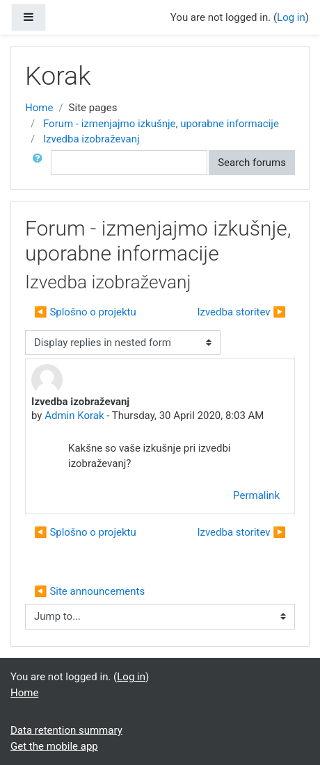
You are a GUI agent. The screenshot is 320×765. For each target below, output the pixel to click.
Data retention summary (66, 730)
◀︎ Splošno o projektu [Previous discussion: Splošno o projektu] (85, 312)
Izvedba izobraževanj (91, 139)
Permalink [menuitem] (256, 495)
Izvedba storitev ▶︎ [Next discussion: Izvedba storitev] (241, 312)
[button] (40, 163)
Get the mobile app (54, 746)
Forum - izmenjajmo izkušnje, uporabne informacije (161, 123)
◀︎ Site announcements (89, 591)
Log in (291, 17)
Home (39, 107)
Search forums (252, 162)
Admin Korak (74, 415)
